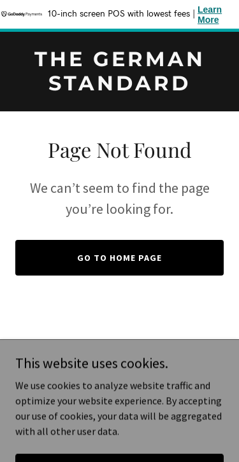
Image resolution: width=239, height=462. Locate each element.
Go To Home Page (119, 257)
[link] (119, 86)
